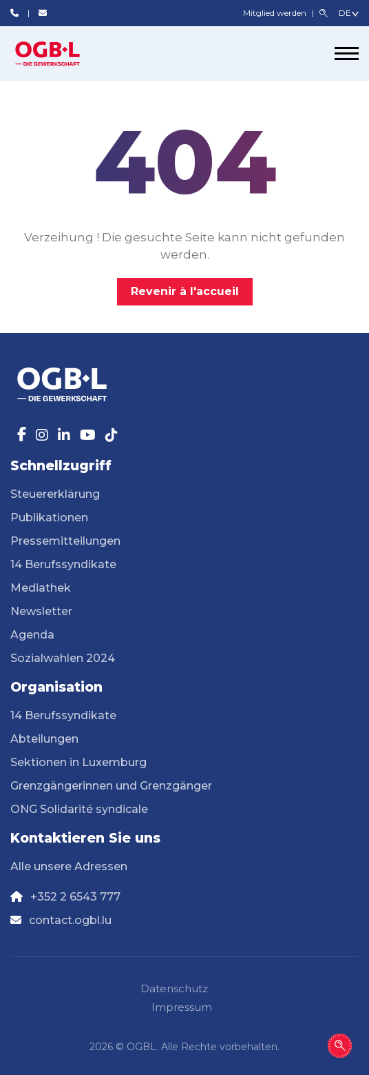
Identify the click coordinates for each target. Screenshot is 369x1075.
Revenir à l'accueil (185, 291)
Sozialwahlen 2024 (62, 658)
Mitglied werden (275, 13)
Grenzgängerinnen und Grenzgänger (111, 785)
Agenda (32, 634)
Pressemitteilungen (65, 540)
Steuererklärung (55, 494)
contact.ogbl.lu (70, 920)
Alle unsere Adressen (68, 866)
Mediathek (40, 587)
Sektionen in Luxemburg (78, 762)
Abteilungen (44, 738)
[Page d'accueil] (62, 54)
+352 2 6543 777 (75, 896)
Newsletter (41, 611)
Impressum (181, 1007)
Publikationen (49, 517)
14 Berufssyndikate (63, 564)
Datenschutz (174, 988)
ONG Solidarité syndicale (79, 809)
